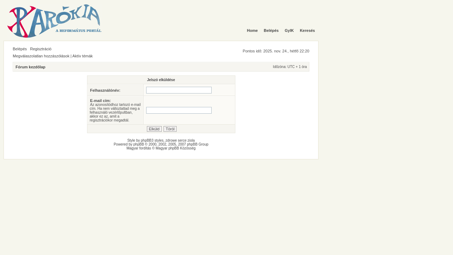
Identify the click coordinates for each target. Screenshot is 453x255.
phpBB (138, 144)
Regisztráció (41, 49)
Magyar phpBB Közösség (176, 148)
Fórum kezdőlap (30, 67)
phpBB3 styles (152, 140)
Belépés (20, 49)
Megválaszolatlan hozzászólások (41, 56)
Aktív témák (83, 56)
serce (182, 140)
